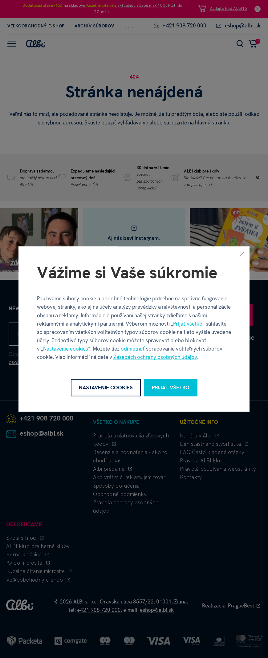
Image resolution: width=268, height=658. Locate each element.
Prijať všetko (187, 323)
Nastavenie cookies (65, 348)
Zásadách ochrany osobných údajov (155, 357)
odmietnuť (133, 348)
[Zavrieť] (242, 254)
